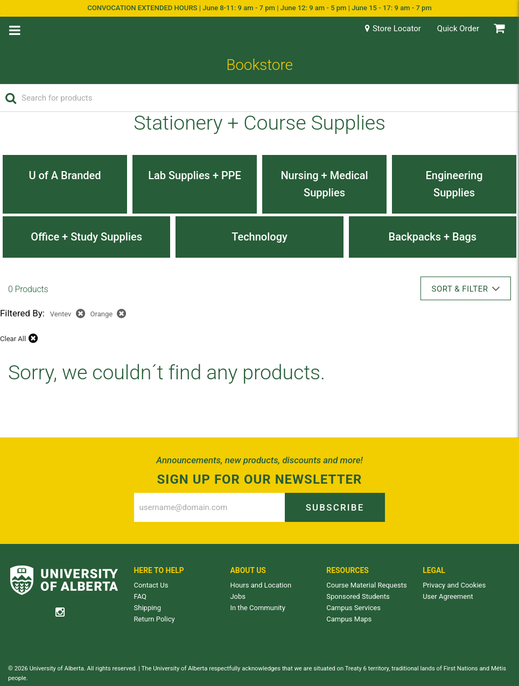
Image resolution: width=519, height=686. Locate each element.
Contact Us (151, 585)
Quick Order (458, 28)
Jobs (238, 596)
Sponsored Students (357, 596)
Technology (259, 236)
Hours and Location (260, 585)
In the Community (257, 608)
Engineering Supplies (453, 184)
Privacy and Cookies (454, 585)
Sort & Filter (466, 288)
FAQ (140, 596)
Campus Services (353, 608)
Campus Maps (348, 619)
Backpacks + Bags (433, 236)
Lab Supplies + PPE (194, 175)
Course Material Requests (366, 585)
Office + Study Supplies (86, 236)
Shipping (147, 608)
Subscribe (335, 507)
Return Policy (154, 619)
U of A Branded (65, 175)
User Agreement (448, 596)
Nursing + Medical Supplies (324, 184)
